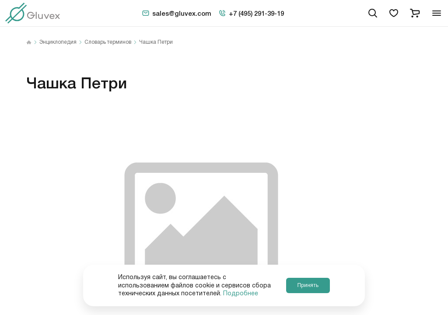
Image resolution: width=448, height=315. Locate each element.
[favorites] (393, 13)
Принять (307, 285)
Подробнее (240, 293)
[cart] (414, 13)
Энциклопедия (58, 42)
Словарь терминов (107, 42)
